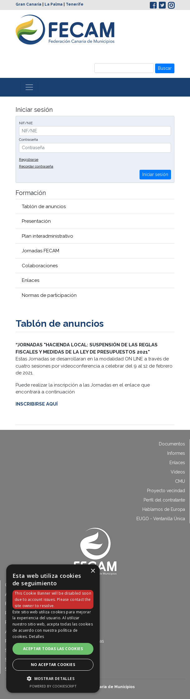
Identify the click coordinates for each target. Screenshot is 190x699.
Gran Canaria (28, 4)
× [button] (92, 571)
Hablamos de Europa (163, 509)
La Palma (54, 4)
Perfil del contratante (164, 499)
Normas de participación (49, 295)
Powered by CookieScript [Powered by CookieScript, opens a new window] (53, 686)
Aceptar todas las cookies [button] (53, 648)
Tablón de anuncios (44, 206)
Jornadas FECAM (40, 251)
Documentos (172, 443)
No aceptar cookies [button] (53, 664)
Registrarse (28, 159)
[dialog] (53, 628)
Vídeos (178, 471)
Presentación (36, 221)
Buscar (165, 68)
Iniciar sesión (155, 174)
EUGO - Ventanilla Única (160, 518)
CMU (180, 481)
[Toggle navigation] (29, 87)
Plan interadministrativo (47, 236)
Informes (176, 453)
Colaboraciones (40, 266)
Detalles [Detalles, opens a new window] (36, 636)
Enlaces (30, 280)
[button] (52, 678)
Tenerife (74, 4)
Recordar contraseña (36, 166)
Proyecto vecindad (166, 490)
